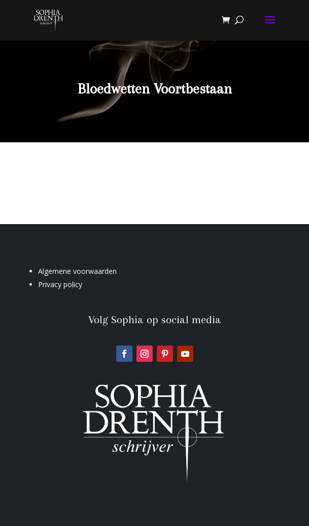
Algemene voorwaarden (77, 271)
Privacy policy (60, 284)
